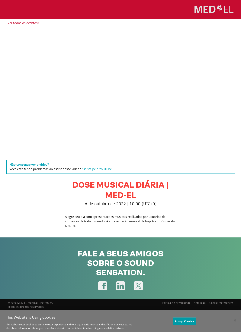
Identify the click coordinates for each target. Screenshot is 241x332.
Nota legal (200, 303)
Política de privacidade (176, 303)
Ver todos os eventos (24, 23)
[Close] (235, 321)
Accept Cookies (184, 321)
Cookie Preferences (221, 303)
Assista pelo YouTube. (97, 169)
